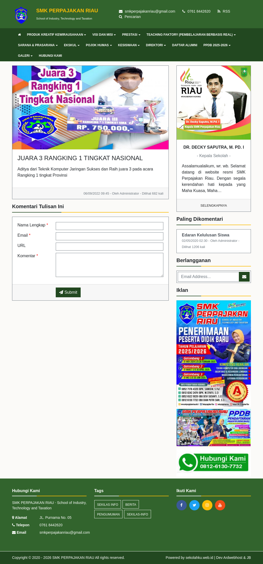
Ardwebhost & (235, 558)
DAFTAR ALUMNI (184, 45)
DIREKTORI (156, 45)
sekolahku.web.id (199, 558)
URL (21, 245)
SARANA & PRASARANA (38, 45)
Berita (130, 504)
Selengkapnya (214, 205)
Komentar (27, 256)
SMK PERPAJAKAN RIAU (72, 558)
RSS (224, 11)
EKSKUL (72, 45)
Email (24, 235)
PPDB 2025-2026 (217, 45)
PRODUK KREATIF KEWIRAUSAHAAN (56, 34)
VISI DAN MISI (104, 34)
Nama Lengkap (32, 225)
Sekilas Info (107, 504)
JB (249, 558)
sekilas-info (137, 514)
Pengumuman (108, 514)
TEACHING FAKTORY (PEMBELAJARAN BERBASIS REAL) (191, 34)
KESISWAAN (129, 45)
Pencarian (130, 17)
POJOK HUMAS (99, 45)
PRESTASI (131, 34)
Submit (68, 292)
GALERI (25, 56)
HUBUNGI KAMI (50, 56)
